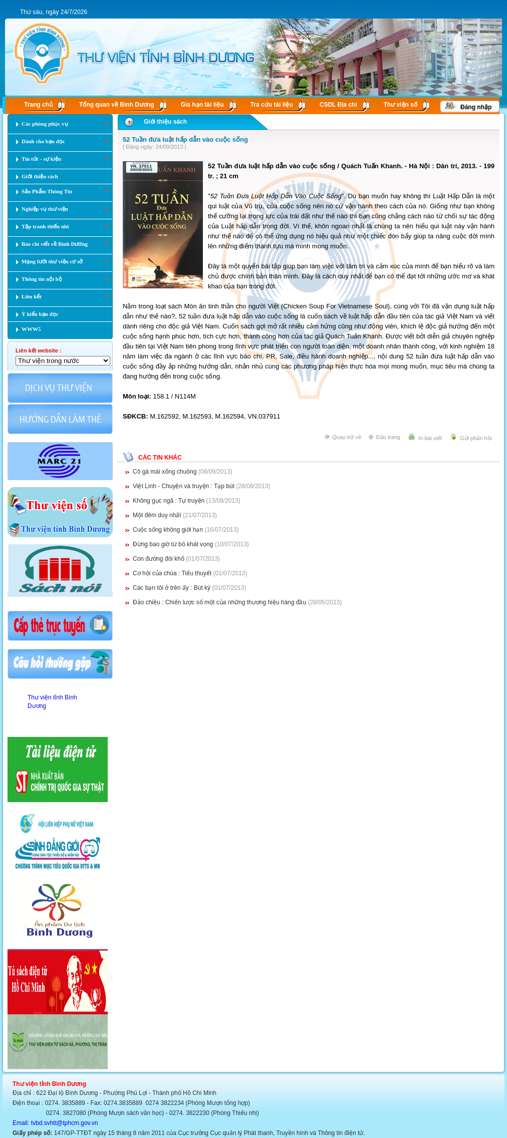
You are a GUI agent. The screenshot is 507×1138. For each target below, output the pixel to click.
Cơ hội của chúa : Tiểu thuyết (173, 573)
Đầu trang (388, 437)
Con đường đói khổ (158, 558)
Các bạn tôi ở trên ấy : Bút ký (171, 587)
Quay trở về (346, 437)
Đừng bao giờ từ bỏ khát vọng (174, 544)
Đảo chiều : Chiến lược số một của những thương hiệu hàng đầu (219, 602)
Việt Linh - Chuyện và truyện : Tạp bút (184, 486)
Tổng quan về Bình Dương (116, 104)
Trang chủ (38, 104)
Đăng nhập (475, 107)
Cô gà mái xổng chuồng (165, 471)
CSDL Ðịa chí (338, 104)
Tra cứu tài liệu (271, 104)
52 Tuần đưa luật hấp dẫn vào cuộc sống (185, 139)
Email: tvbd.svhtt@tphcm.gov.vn (55, 1122)
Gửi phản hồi (476, 438)
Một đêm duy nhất (158, 515)
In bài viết (430, 438)
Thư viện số (400, 104)
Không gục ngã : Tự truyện (169, 500)
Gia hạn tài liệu (202, 104)
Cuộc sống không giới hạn (168, 529)
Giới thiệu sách (165, 121)
